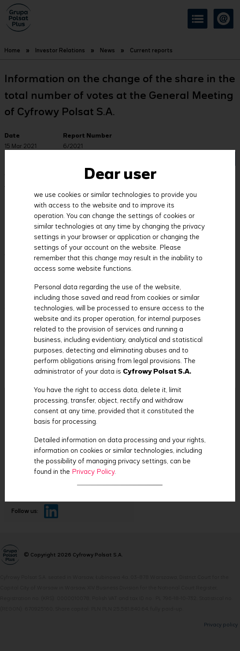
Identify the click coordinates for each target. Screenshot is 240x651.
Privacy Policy (93, 471)
